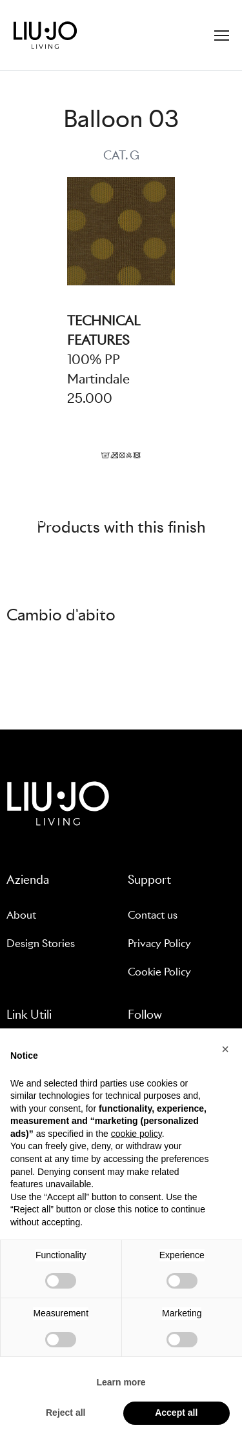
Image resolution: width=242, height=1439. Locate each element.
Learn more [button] (120, 1382)
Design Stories (40, 943)
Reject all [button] (65, 1412)
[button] (225, 1049)
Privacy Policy (159, 943)
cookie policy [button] (136, 1133)
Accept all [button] (176, 1412)
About (21, 915)
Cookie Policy (159, 972)
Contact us (152, 915)
